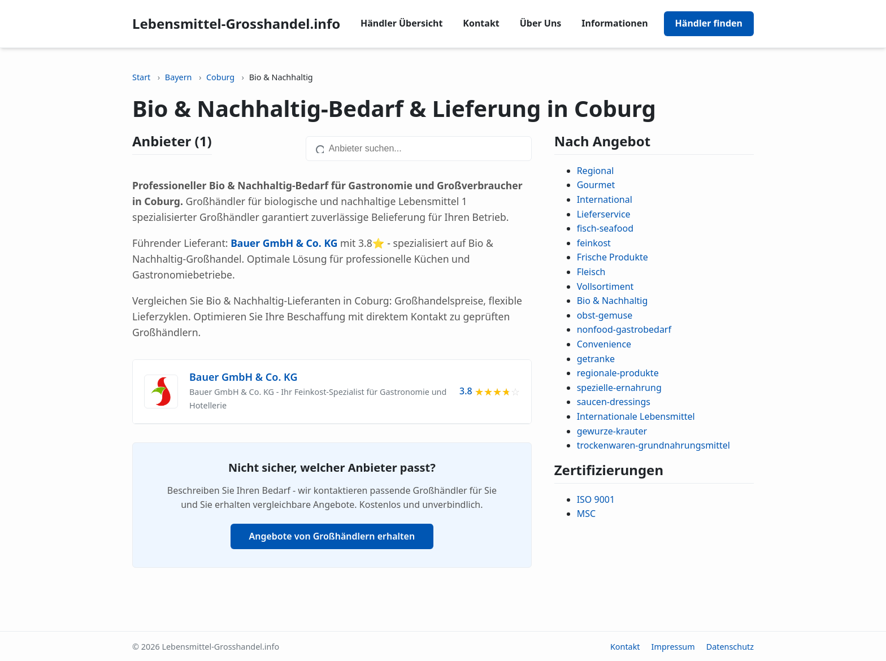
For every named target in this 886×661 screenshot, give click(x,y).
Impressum (673, 646)
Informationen (614, 23)
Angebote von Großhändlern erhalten (332, 536)
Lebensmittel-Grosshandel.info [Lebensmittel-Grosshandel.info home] (236, 23)
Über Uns (541, 23)
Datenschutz (730, 646)
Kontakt (481, 23)
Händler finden (708, 23)
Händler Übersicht (401, 23)
